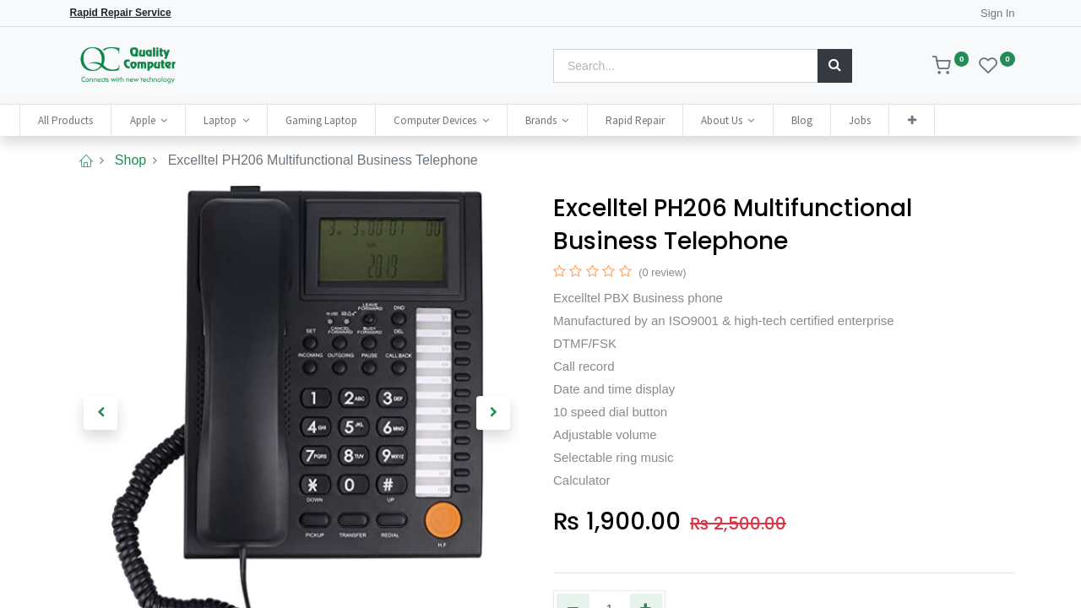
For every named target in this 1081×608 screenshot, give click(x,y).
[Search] (835, 66)
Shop (130, 160)
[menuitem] (112, 120)
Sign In (997, 13)
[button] (958, 120)
